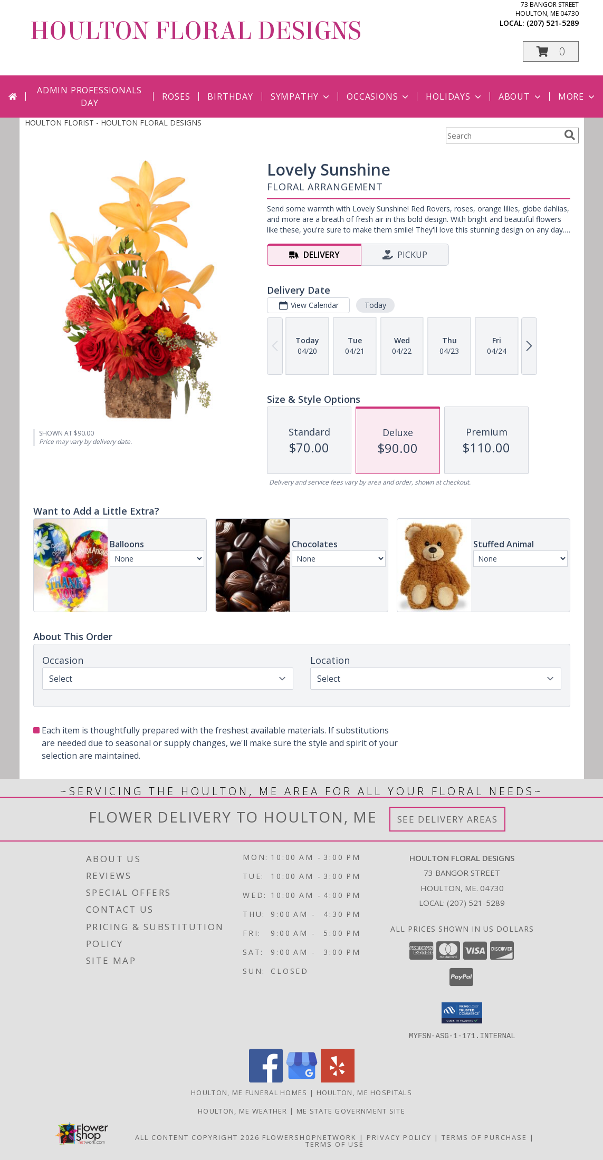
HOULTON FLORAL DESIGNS (195, 31)
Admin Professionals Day (89, 96)
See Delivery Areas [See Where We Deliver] (447, 819)
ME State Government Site (350, 1110)
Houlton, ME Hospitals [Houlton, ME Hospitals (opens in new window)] (364, 1092)
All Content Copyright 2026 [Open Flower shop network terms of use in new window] (197, 1137)
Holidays (454, 96)
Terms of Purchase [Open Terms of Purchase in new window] (484, 1137)
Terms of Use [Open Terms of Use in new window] (334, 1143)
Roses (176, 96)
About (521, 96)
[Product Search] (502, 135)
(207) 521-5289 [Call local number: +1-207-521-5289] (553, 23)
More (577, 96)
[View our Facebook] (266, 1079)
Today (375, 305)
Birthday (230, 96)
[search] (569, 135)
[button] (551, 51)
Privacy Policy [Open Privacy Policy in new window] (399, 1137)
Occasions (378, 96)
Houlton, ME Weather (243, 1110)
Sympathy (301, 96)
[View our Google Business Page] (302, 1079)
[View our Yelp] (338, 1079)
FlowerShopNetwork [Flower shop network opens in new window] (309, 1137)
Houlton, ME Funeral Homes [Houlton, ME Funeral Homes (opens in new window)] (249, 1092)
